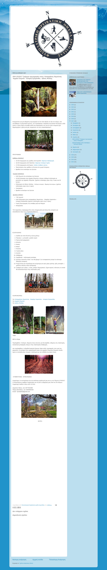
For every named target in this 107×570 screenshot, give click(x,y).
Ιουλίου (75, 132)
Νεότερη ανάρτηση (19, 560)
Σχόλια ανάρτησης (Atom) (26, 563)
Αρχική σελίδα (38, 560)
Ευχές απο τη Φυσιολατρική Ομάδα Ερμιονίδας (84, 92)
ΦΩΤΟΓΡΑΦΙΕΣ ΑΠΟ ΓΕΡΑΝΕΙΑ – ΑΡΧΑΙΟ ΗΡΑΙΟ (81, 143)
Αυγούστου (76, 130)
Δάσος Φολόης (20, 303)
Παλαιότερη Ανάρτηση (57, 560)
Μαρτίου (75, 147)
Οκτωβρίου (76, 125)
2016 (72, 154)
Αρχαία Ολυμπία (19, 301)
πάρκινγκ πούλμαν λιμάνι (42, 163)
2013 (72, 161)
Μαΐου (74, 134)
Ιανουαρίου (76, 152)
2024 (72, 107)
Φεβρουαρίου (76, 149)
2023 (72, 109)
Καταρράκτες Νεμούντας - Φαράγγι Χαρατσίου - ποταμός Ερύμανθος (35, 299)
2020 (72, 114)
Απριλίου (75, 137)
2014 (72, 159)
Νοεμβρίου (76, 123)
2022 (72, 111)
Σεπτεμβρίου (76, 127)
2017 (72, 121)
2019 (72, 116)
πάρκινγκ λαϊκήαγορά (47, 160)
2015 (72, 157)
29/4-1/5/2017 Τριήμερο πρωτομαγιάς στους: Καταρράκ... (82, 139)
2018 (72, 118)
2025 (72, 104)
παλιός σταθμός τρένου (40, 165)
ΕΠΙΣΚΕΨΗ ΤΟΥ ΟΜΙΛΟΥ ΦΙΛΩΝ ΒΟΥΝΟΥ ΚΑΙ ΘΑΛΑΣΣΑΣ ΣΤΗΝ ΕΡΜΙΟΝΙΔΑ (85, 81)
